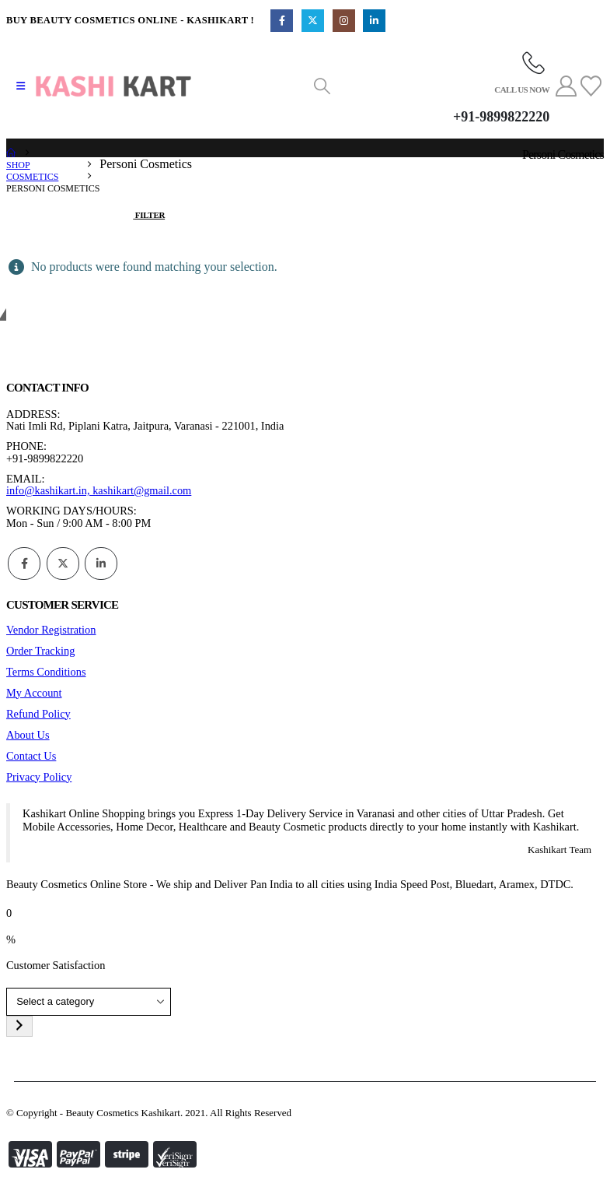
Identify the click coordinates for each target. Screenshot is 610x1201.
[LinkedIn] (374, 20)
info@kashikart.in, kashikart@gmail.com (98, 490)
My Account (34, 693)
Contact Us (31, 756)
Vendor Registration (51, 629)
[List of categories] (88, 1002)
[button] (20, 86)
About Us (28, 735)
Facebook (24, 563)
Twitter (63, 563)
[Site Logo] (113, 86)
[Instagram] (344, 20)
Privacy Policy (38, 777)
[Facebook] (281, 20)
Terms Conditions (46, 671)
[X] (313, 20)
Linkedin (101, 563)
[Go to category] (19, 1026)
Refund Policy (38, 714)
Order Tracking (40, 650)
